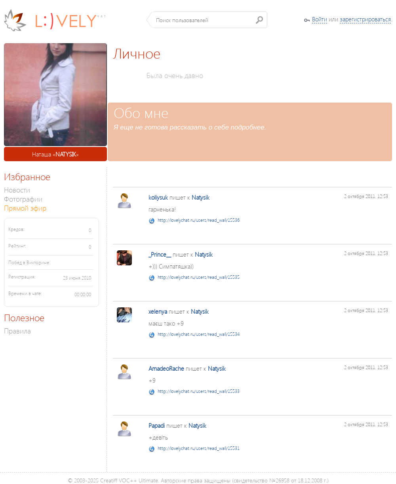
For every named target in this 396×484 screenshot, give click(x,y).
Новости (17, 189)
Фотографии (23, 199)
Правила (17, 330)
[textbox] (209, 19)
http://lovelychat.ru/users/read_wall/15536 (199, 220)
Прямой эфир (25, 208)
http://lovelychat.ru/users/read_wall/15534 (199, 334)
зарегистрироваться (365, 19)
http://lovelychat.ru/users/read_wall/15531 (199, 448)
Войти (319, 19)
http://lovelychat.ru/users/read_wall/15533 (199, 391)
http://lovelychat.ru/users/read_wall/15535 (199, 277)
